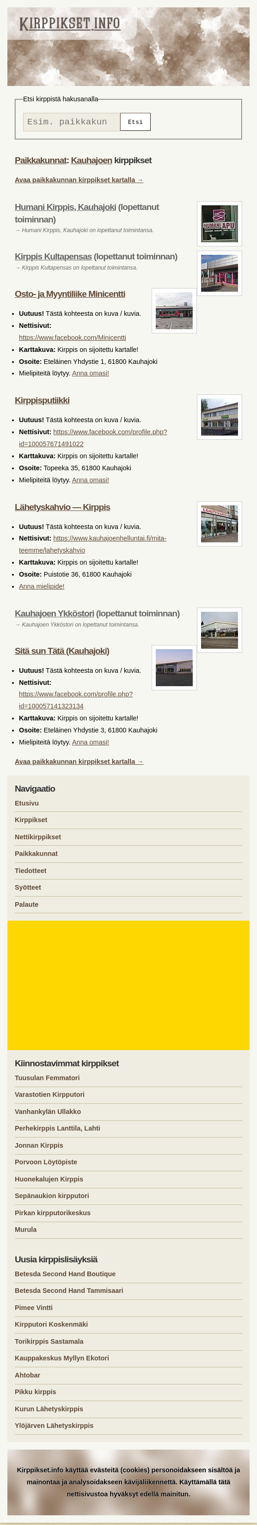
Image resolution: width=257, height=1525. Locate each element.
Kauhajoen (91, 162)
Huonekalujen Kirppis (49, 1181)
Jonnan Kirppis (39, 1147)
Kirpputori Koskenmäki (51, 1326)
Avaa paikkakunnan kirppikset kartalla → (79, 182)
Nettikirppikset (38, 839)
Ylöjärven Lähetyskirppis (54, 1428)
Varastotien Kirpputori (50, 1097)
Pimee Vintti (34, 1310)
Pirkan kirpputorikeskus (53, 1215)
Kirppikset (31, 822)
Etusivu (27, 805)
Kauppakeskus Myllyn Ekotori (62, 1360)
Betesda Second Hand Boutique (65, 1276)
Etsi (135, 123)
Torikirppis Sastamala (49, 1343)
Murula (26, 1232)
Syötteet (28, 889)
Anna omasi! (90, 375)
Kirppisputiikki (42, 402)
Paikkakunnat (41, 162)
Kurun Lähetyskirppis (49, 1411)
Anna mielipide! (41, 588)
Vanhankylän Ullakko (48, 1114)
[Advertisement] (130, 987)
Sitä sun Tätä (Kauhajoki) (62, 653)
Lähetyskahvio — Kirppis (62, 509)
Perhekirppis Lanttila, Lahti (57, 1130)
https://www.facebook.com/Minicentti (72, 340)
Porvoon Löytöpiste (46, 1164)
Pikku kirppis (35, 1394)
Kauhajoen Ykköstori (54, 616)
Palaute (26, 906)
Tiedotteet (31, 873)
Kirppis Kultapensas (53, 259)
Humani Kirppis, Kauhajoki (65, 209)
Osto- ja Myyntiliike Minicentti (70, 296)
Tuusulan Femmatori (47, 1080)
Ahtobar (27, 1377)
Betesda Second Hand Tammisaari (69, 1293)
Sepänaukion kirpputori (52, 1198)
